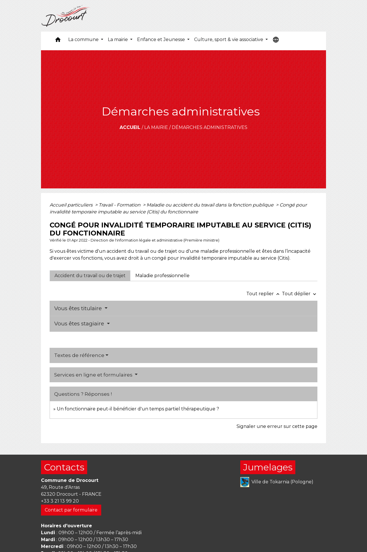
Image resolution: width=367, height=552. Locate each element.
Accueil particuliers (72, 205)
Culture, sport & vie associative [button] (229, 39)
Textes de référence (79, 355)
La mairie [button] (118, 39)
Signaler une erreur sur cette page (277, 426)
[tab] (90, 275)
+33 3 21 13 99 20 (60, 501)
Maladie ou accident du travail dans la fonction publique (211, 205)
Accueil (130, 127)
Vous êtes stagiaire (80, 323)
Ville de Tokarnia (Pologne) (276, 482)
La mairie (156, 127)
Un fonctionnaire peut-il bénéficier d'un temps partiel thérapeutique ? (138, 409)
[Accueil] (66, 16)
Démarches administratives (209, 127)
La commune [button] (84, 39)
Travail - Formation (120, 205)
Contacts (64, 467)
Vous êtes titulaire (78, 308)
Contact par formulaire (71, 510)
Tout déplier (299, 293)
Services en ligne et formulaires (94, 375)
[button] (58, 41)
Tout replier (264, 293)
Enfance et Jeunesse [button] (161, 39)
